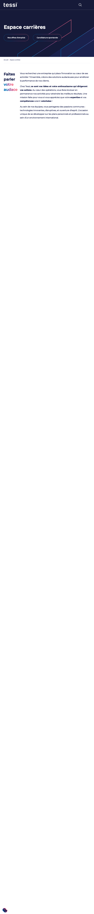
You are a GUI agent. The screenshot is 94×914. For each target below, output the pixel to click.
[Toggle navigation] (87, 4)
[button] (5, 910)
